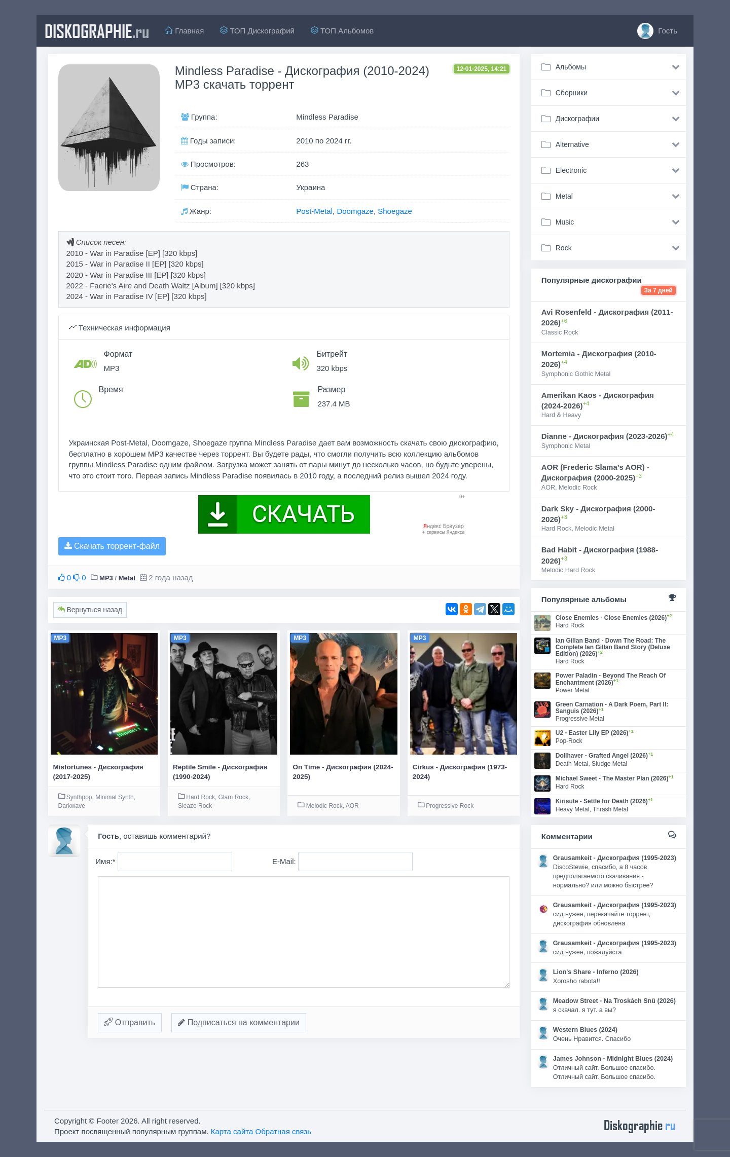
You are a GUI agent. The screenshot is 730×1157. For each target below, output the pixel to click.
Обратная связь (284, 1131)
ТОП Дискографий (257, 30)
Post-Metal (314, 211)
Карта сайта (232, 1131)
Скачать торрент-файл (112, 546)
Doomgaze (355, 211)
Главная (184, 30)
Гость (657, 31)
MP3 (106, 578)
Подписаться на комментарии (239, 1022)
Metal (127, 578)
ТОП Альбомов (342, 30)
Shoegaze (395, 211)
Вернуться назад (90, 610)
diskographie (97, 31)
